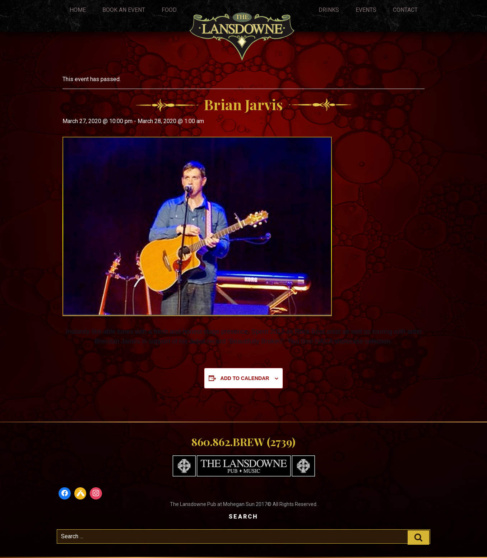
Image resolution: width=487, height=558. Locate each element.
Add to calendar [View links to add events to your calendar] (245, 378)
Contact (405, 9)
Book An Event (123, 9)
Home (78, 9)
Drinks (329, 9)
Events (366, 9)
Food (169, 9)
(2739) (281, 442)
